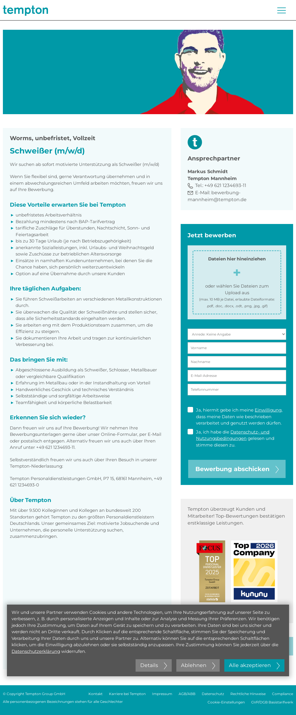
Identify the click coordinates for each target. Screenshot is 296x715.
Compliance (282, 694)
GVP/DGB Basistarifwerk (272, 702)
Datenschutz (213, 694)
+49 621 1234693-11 (225, 185)
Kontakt (95, 694)
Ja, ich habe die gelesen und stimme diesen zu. (231, 438)
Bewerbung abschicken (237, 468)
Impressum (162, 694)
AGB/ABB (187, 694)
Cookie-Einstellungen (226, 702)
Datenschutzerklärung (36, 651)
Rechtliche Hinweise (248, 694)
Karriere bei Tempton (127, 694)
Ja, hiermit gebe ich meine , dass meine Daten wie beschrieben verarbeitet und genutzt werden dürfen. (235, 416)
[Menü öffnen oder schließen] (281, 10)
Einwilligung (268, 410)
